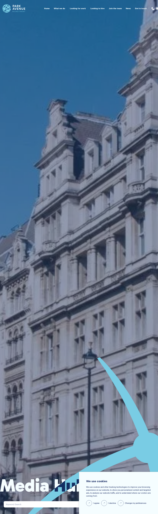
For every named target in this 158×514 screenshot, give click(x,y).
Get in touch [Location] (141, 8)
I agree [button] (96, 503)
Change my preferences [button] (135, 503)
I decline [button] (112, 503)
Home (47, 8)
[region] (86, 8)
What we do (59, 8)
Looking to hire (97, 8)
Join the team (115, 8)
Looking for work (78, 8)
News (128, 8)
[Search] (53, 504)
